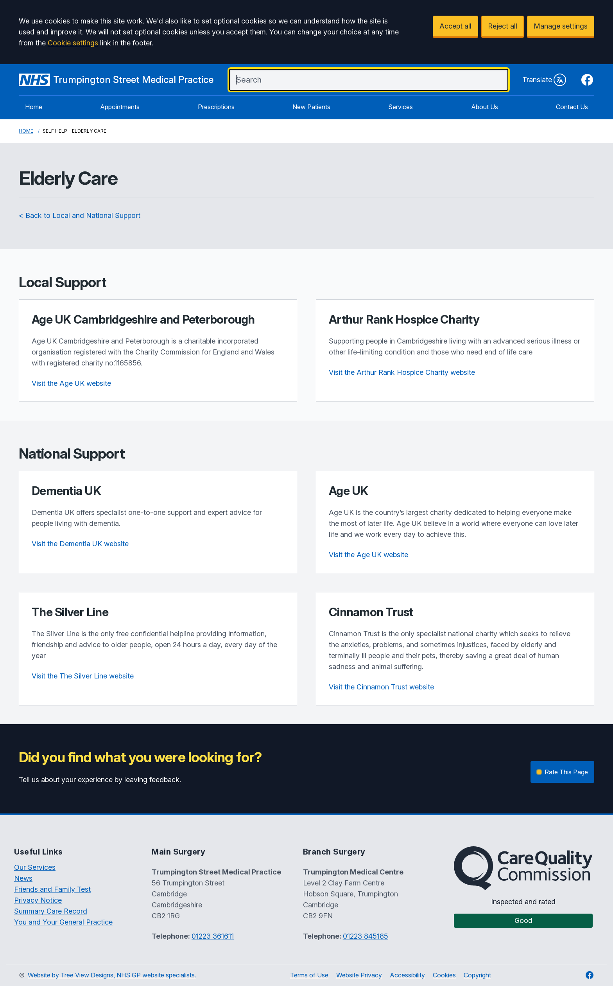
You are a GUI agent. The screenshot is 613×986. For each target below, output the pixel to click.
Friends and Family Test (52, 889)
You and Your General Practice (63, 922)
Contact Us (572, 107)
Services (400, 107)
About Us (484, 107)
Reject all (502, 26)
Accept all (455, 26)
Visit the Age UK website (71, 383)
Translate (544, 80)
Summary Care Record (50, 911)
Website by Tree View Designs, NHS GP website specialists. (112, 975)
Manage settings (561, 26)
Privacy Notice (38, 900)
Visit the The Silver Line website (83, 676)
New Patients (311, 107)
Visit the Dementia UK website (80, 544)
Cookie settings (73, 43)
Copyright (477, 975)
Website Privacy (359, 975)
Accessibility (407, 975)
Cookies (444, 975)
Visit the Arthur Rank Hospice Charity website (402, 372)
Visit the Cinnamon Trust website (381, 687)
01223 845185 (365, 936)
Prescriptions (216, 107)
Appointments (120, 107)
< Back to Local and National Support (79, 215)
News (23, 878)
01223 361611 (213, 936)
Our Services (35, 867)
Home (33, 107)
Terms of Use (309, 975)
